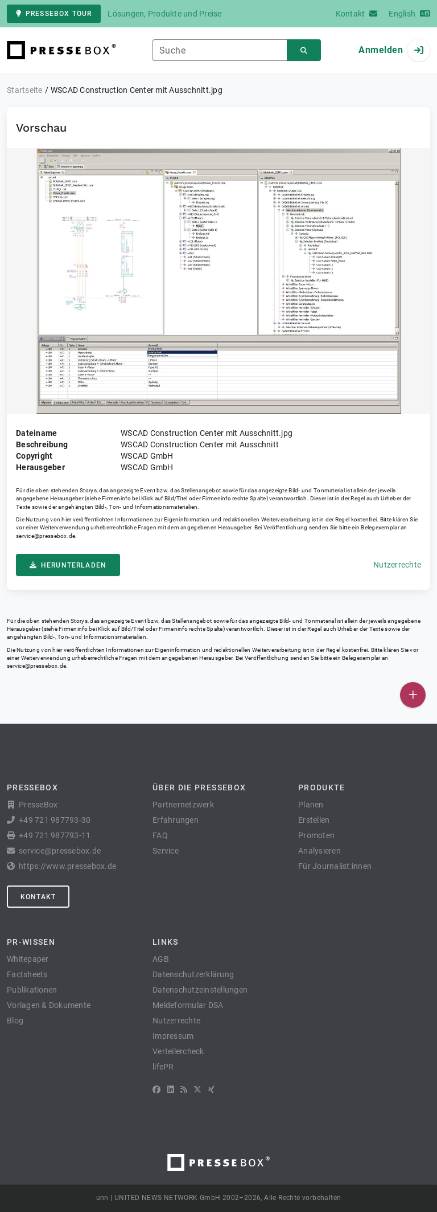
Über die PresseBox (199, 787)
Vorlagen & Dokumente (48, 1005)
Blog (15, 1020)
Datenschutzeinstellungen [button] (200, 989)
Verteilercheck (178, 1051)
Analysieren (319, 850)
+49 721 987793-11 (54, 835)
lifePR (163, 1066)
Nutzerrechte (397, 564)
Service (165, 850)
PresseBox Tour (54, 14)
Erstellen (313, 820)
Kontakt (38, 897)
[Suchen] (304, 50)
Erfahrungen (175, 820)
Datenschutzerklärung (193, 974)
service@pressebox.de (45, 536)
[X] (197, 1089)
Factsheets (27, 974)
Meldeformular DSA (187, 1005)
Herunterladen (68, 565)
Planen (311, 804)
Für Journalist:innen (335, 866)
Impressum (172, 1035)
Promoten (316, 835)
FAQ (160, 835)
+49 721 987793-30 (54, 820)
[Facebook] (156, 1089)
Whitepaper (28, 959)
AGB (160, 959)
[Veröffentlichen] (413, 695)
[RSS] (183, 1089)
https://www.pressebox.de (67, 866)
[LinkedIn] (170, 1089)
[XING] (211, 1089)
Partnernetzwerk (183, 804)
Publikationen (32, 989)
